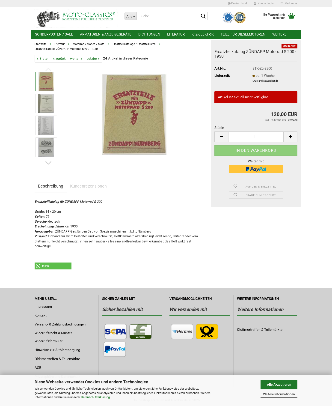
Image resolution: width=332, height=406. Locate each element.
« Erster (43, 59)
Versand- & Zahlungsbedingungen (60, 324)
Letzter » (93, 59)
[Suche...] (130, 16)
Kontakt (41, 315)
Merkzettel (289, 3)
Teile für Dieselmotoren (243, 34)
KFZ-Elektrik (203, 34)
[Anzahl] (256, 136)
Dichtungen (149, 34)
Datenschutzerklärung (95, 397)
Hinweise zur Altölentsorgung (57, 350)
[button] (237, 3)
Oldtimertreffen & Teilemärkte (57, 359)
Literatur (176, 34)
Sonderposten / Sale (54, 34)
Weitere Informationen (279, 394)
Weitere (279, 34)
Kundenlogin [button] (264, 3)
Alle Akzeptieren (279, 384)
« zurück (59, 59)
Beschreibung (50, 186)
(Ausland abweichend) (265, 80)
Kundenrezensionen (88, 186)
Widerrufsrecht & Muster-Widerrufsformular (54, 337)
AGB (38, 368)
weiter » (76, 59)
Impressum (43, 306)
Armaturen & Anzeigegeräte (105, 34)
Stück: (219, 128)
